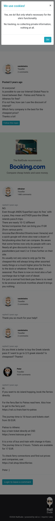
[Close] (50, 5)
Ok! (47, 39)
